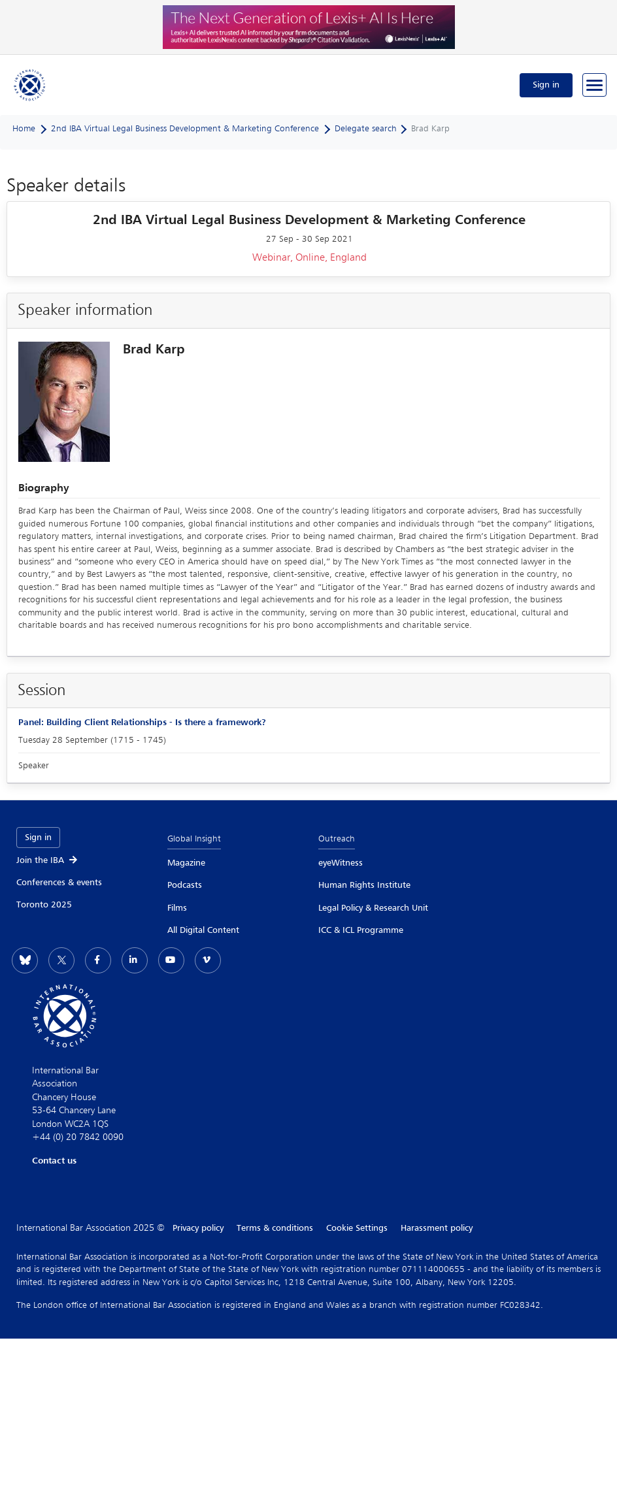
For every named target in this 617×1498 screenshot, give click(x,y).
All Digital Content (203, 930)
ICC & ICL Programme (360, 930)
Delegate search (366, 128)
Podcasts (184, 885)
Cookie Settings (357, 1228)
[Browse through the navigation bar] (594, 85)
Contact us (54, 1160)
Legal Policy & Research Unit (373, 908)
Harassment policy (437, 1228)
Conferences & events (59, 882)
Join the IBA (47, 860)
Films (177, 908)
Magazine (186, 863)
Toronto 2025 (44, 904)
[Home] (30, 85)
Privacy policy (198, 1228)
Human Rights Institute (364, 885)
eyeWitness (340, 863)
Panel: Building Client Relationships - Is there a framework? (142, 722)
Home (23, 128)
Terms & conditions (275, 1228)
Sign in (546, 85)
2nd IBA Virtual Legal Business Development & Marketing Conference (185, 128)
